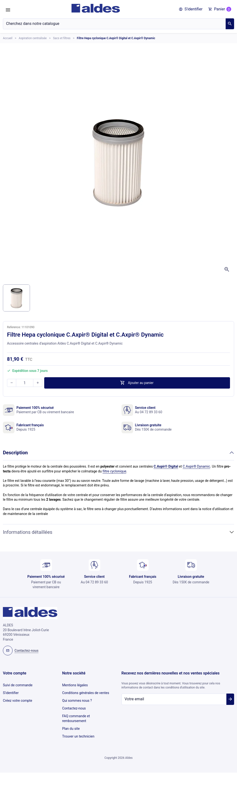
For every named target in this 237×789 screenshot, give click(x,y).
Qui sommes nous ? (77, 698)
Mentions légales (75, 685)
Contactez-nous (74, 704)
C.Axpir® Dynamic (196, 466)
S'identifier (11, 691)
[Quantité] (24, 383)
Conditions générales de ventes (85, 691)
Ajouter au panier (136, 382)
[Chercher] (114, 23)
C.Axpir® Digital (166, 466)
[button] (190, 9)
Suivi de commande (17, 685)
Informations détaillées (27, 532)
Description (15, 453)
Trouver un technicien (78, 729)
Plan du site (71, 722)
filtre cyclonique (114, 471)
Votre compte (14, 673)
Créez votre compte (17, 698)
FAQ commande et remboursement (76, 713)
